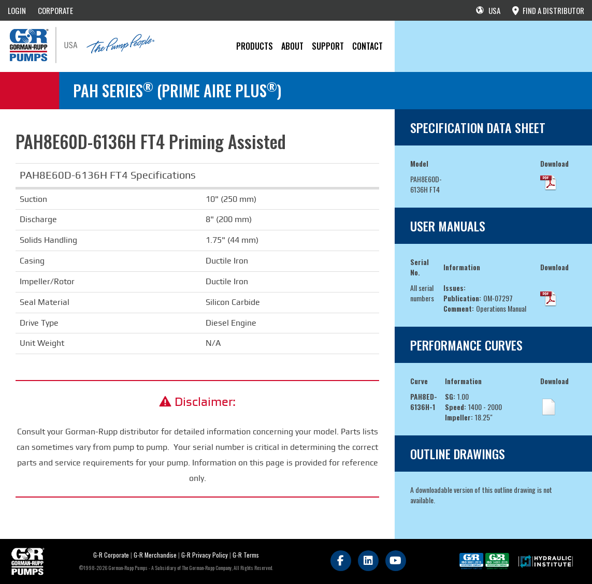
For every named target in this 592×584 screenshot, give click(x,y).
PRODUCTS (254, 46)
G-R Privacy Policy (204, 554)
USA (488, 10)
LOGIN (17, 10)
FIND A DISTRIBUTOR (548, 10)
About (292, 46)
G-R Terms (246, 554)
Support (328, 46)
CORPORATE (55, 10)
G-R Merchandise (155, 554)
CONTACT (367, 46)
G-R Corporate (111, 554)
